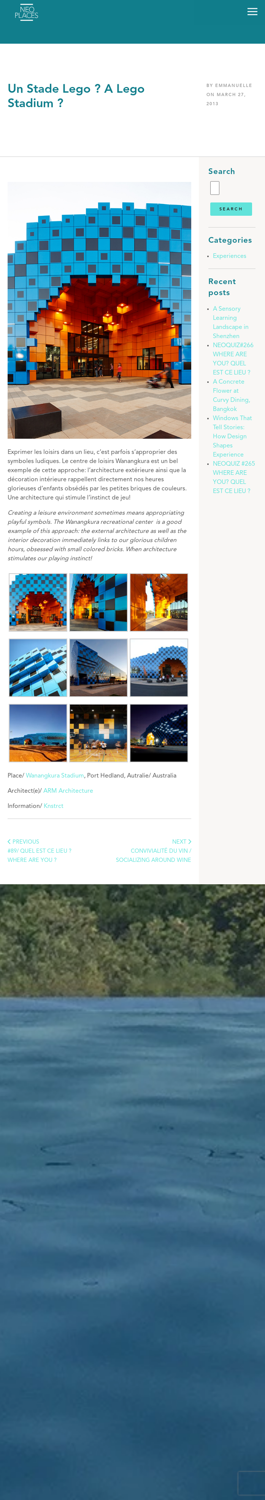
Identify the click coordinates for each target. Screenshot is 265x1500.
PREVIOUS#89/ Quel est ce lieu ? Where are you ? (39, 851)
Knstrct (53, 806)
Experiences (229, 256)
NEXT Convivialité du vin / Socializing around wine (153, 851)
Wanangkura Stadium (55, 776)
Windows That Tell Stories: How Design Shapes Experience (232, 437)
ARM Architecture (68, 791)
